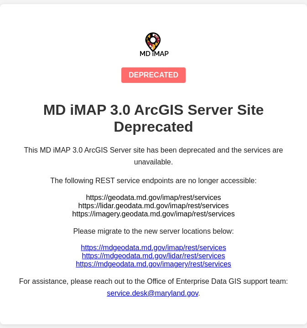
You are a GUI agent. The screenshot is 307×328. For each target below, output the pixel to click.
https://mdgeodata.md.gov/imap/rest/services (153, 247)
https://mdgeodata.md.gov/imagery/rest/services (153, 264)
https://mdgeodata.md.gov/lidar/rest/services (153, 256)
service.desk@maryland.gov (152, 293)
